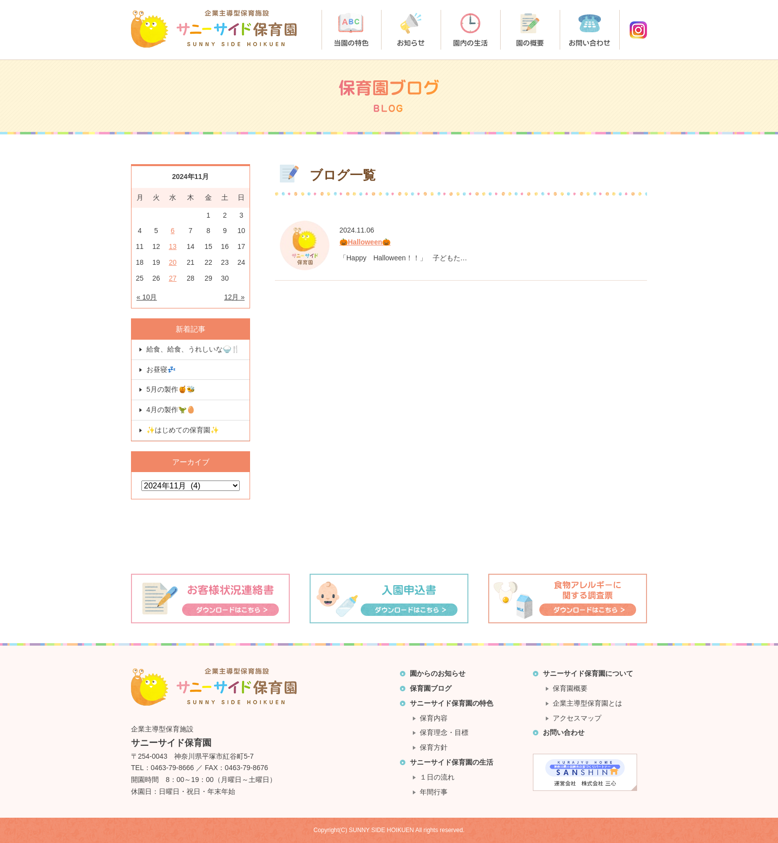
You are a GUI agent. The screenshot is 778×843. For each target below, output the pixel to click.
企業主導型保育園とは (587, 703)
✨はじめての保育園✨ (182, 430)
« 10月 (146, 297)
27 (173, 278)
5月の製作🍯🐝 (170, 389)
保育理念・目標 (444, 732)
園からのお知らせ (437, 673)
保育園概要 (570, 688)
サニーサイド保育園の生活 (451, 762)
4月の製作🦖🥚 (170, 410)
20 (173, 262)
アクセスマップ (577, 718)
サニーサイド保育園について (588, 673)
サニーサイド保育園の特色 (451, 703)
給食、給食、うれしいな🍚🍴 (193, 349)
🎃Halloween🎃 (364, 242)
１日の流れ (437, 777)
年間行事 (434, 792)
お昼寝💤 (161, 369)
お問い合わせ (563, 732)
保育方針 (434, 747)
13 (173, 246)
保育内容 (434, 718)
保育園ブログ (431, 688)
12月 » (234, 297)
